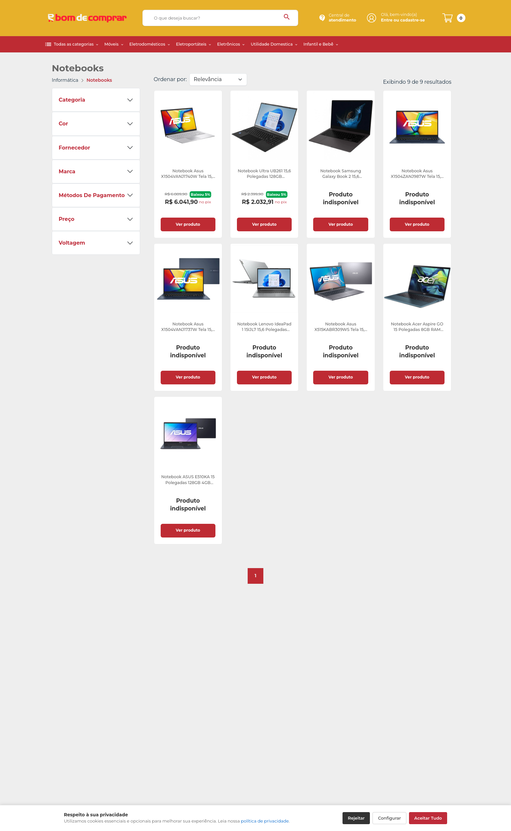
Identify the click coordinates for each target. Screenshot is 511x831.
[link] (188, 164)
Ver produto (188, 224)
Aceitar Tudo (428, 818)
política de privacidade (265, 821)
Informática (65, 80)
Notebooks (99, 80)
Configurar (389, 818)
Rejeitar (356, 818)
